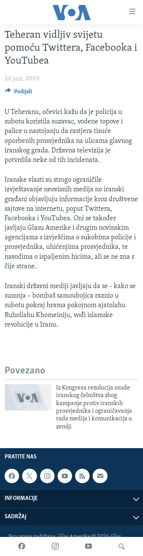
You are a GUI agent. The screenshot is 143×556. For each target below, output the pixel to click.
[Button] (18, 93)
